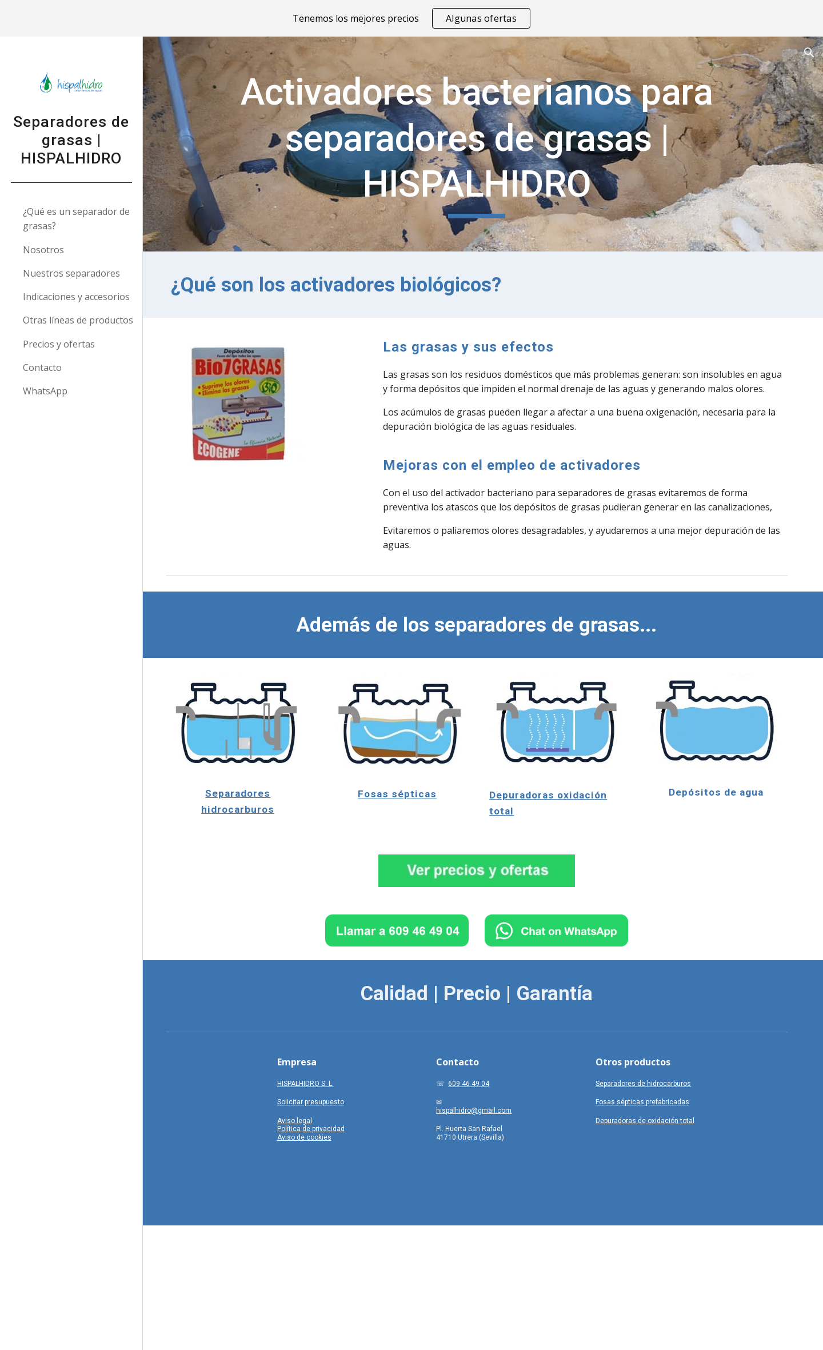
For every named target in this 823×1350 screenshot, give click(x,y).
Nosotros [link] (43, 249)
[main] (483, 144)
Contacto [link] (42, 367)
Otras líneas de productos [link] (78, 320)
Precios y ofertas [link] (59, 344)
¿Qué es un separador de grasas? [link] (76, 218)
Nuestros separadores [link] (71, 273)
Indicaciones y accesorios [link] (76, 296)
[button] (809, 52)
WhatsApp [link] (45, 391)
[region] (411, 18)
